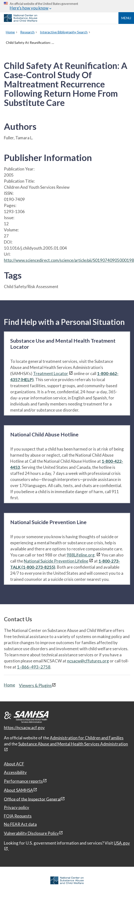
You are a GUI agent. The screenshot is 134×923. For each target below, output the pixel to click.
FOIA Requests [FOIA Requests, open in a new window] (18, 816)
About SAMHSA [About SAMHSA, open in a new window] (18, 790)
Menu (126, 18)
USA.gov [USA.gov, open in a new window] (122, 843)
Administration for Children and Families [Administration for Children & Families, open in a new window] (87, 737)
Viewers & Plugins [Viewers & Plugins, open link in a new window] (35, 685)
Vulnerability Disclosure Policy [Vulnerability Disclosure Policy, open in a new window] (31, 833)
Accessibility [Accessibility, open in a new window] (15, 772)
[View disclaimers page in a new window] (71, 373)
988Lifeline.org (81, 554)
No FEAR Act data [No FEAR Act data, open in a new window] (20, 824)
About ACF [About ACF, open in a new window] (14, 763)
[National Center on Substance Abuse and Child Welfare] (20, 20)
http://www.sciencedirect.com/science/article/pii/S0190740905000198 (69, 260)
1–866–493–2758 (33, 666)
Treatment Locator (50, 373)
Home (9, 685)
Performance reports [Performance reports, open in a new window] (23, 781)
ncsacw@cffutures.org (88, 660)
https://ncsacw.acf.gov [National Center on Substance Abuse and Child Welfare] (24, 727)
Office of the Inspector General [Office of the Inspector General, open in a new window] (32, 798)
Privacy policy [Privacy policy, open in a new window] (16, 807)
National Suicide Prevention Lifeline (56, 561)
